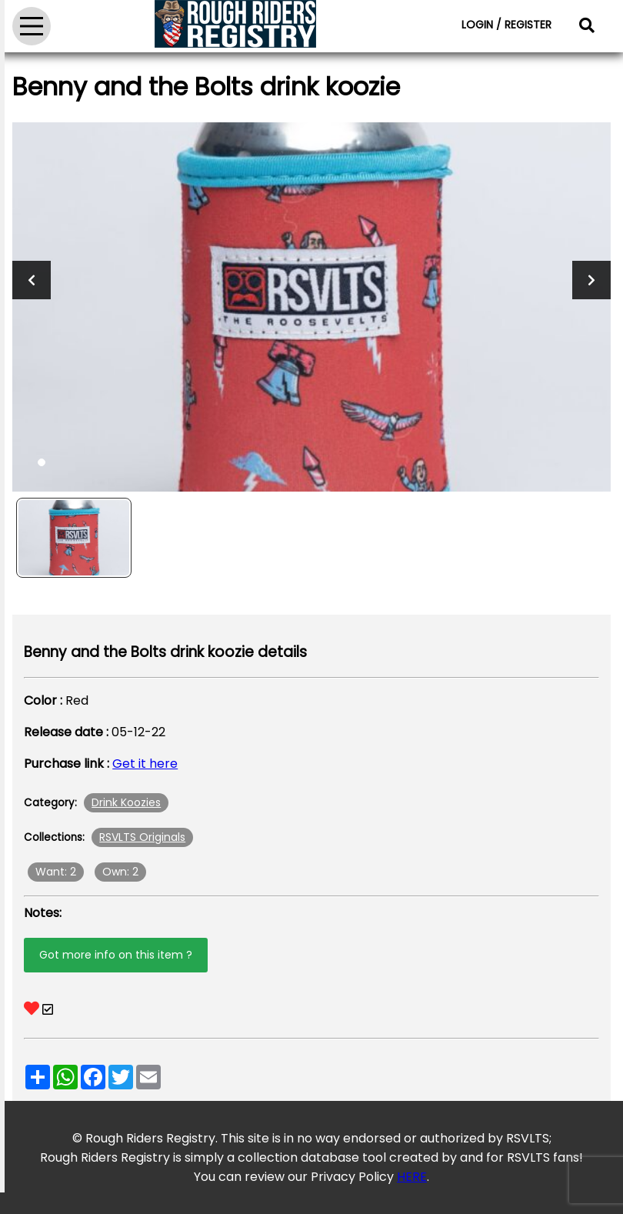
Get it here (145, 763)
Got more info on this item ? (115, 954)
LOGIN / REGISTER (506, 24)
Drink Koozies (126, 802)
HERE (412, 1177)
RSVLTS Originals (142, 837)
